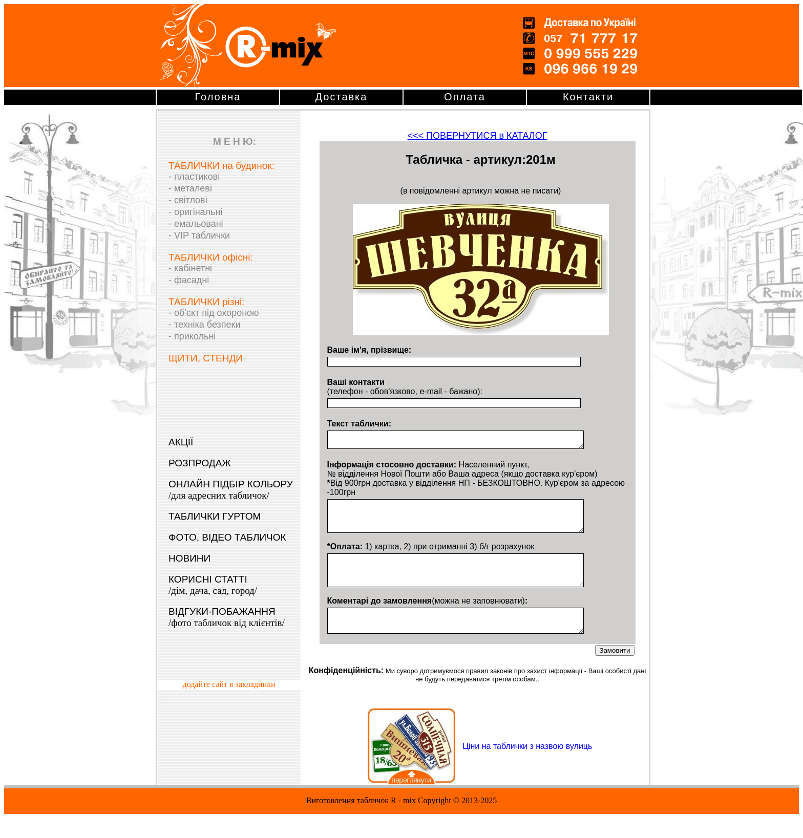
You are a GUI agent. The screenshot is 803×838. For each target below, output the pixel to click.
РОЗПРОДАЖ (199, 463)
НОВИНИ (189, 558)
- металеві (190, 188)
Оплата (464, 96)
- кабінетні (190, 268)
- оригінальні (195, 212)
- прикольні (192, 336)
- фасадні (188, 280)
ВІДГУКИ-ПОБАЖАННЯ (226, 617)
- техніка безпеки (204, 324)
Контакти (588, 96)
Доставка (341, 96)
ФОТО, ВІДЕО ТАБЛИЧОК (227, 537)
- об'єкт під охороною (213, 313)
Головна (218, 96)
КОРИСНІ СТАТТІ (212, 585)
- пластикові (194, 176)
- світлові (187, 200)
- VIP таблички (199, 235)
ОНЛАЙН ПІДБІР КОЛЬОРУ (230, 490)
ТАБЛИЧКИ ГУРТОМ (214, 516)
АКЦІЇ (180, 442)
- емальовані (195, 224)
